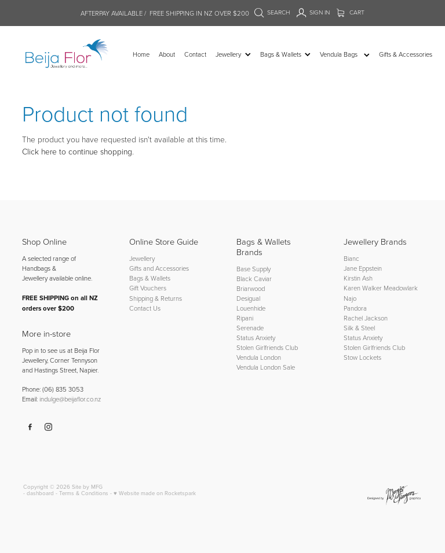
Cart (351, 12)
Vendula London (258, 357)
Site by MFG (87, 486)
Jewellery (142, 258)
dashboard (40, 493)
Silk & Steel (359, 327)
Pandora (355, 308)
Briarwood (250, 288)
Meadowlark (401, 287)
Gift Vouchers (147, 287)
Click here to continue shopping (77, 151)
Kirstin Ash (358, 278)
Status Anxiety (255, 337)
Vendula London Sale (265, 367)
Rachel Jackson (366, 318)
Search (272, 12)
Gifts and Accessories (159, 268)
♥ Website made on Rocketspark (155, 493)
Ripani (244, 318)
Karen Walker (363, 287)
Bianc (352, 258)
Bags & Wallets (149, 278)
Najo (350, 298)
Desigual (248, 298)
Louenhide (250, 308)
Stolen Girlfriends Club (267, 347)
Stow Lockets (362, 357)
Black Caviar (254, 278)
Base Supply (253, 268)
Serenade (250, 327)
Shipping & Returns (155, 298)
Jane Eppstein (364, 268)
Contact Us (145, 308)
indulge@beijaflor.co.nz (70, 399)
